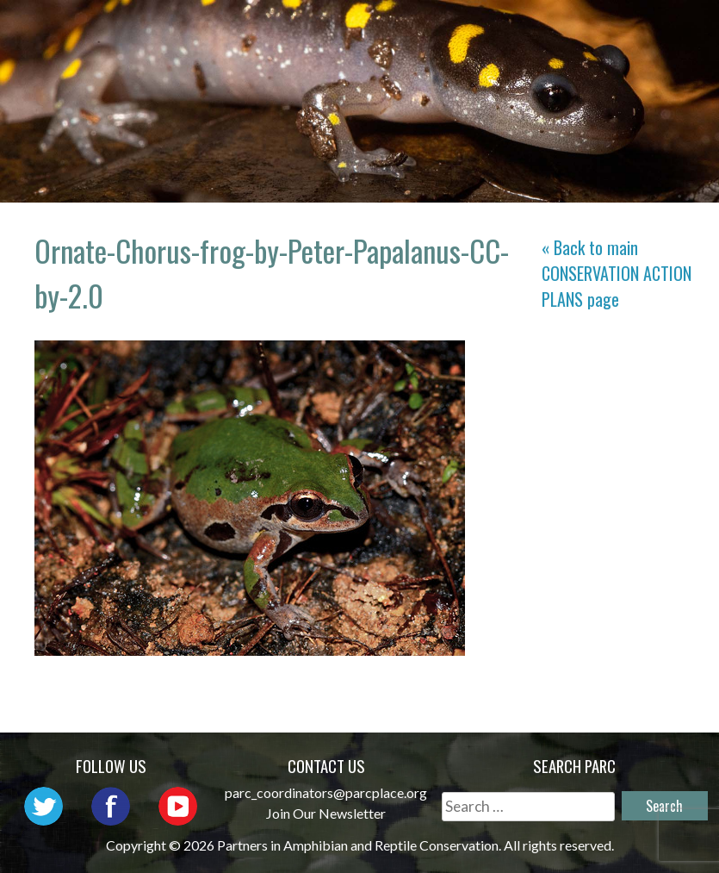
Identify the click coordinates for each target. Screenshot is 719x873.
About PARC (420, 30)
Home (320, 30)
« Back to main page (616, 273)
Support (651, 55)
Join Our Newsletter (326, 813)
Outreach (644, 30)
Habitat (456, 55)
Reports (553, 55)
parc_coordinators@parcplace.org (326, 792)
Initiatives (347, 55)
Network (536, 30)
